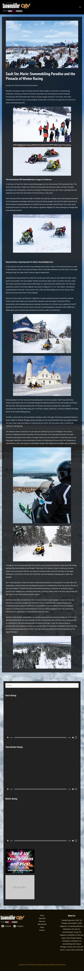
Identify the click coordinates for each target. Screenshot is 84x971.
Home (42, 915)
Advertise (42, 921)
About (42, 927)
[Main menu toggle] (80, 7)
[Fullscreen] (76, 737)
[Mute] (73, 737)
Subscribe (42, 918)
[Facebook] (6, 926)
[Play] (8, 737)
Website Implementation (58, 965)
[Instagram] (18, 926)
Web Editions (42, 924)
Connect (42, 930)
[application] (41, 718)
